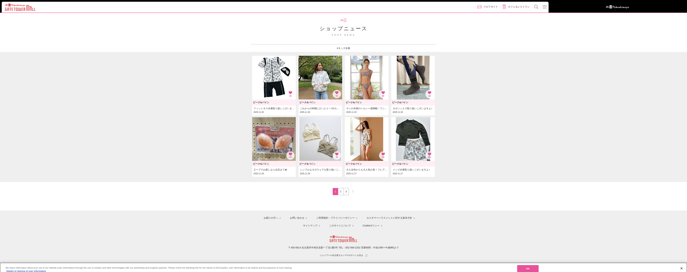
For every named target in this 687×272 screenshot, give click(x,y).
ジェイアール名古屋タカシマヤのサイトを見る (343, 255)
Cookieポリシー (371, 225)
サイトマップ (310, 225)
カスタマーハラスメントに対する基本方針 (389, 217)
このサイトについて (340, 225)
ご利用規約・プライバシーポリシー (335, 217)
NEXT (351, 190)
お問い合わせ (297, 217)
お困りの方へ (271, 217)
